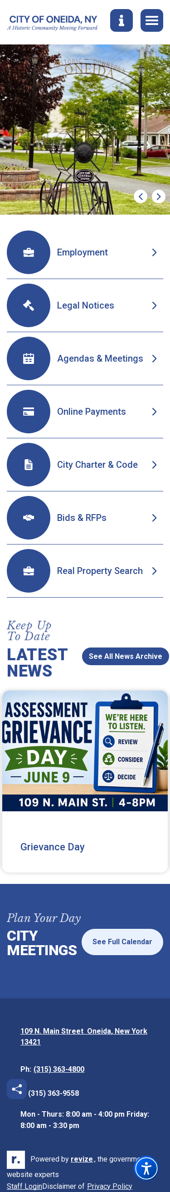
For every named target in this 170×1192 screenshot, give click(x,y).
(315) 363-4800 (59, 1069)
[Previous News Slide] (70, 650)
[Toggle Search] (121, 20)
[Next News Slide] (70, 661)
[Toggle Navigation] (152, 20)
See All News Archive (125, 656)
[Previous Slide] (140, 196)
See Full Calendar (122, 941)
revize (82, 1159)
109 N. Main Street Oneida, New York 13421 (83, 1037)
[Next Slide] (158, 196)
